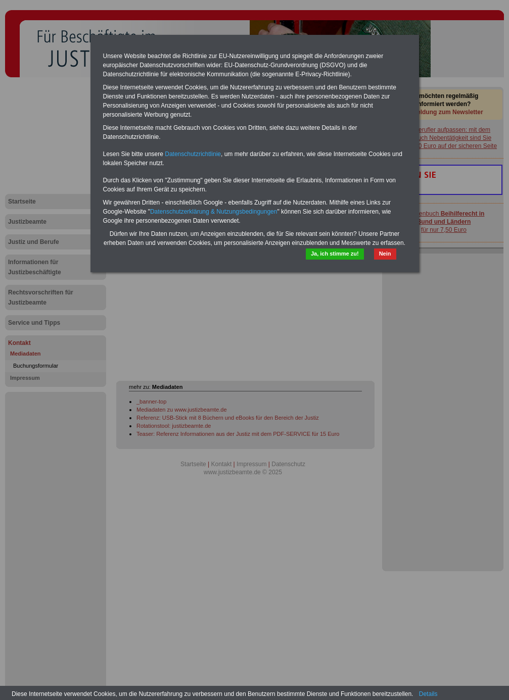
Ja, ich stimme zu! (335, 254)
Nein (385, 254)
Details (428, 693)
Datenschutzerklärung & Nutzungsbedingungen (213, 211)
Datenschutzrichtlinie (193, 154)
